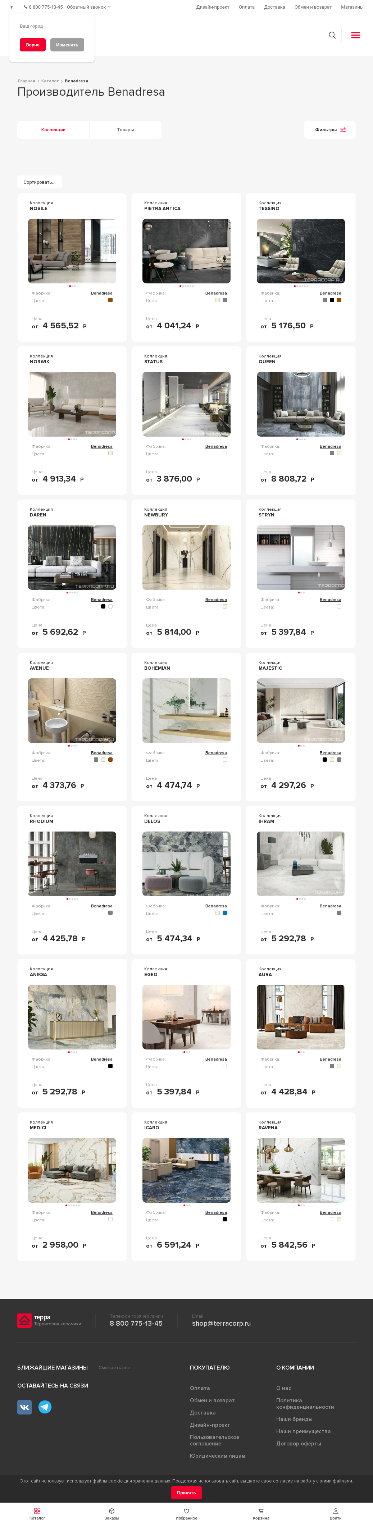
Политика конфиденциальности (305, 1400)
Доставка (203, 1410)
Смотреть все (114, 1365)
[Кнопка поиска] (328, 32)
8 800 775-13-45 (136, 1320)
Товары (125, 126)
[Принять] (186, 1492)
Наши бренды (294, 1416)
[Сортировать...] (39, 179)
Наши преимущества (303, 1428)
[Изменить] (67, 44)
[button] (37, 1514)
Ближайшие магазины (52, 1364)
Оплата (200, 1385)
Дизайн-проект (210, 1422)
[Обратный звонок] (97, 6)
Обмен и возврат (212, 1397)
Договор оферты (298, 1441)
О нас (283, 1385)
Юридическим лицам (217, 1453)
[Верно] (33, 44)
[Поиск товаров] (182, 32)
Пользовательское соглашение (214, 1437)
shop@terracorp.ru (221, 1320)
